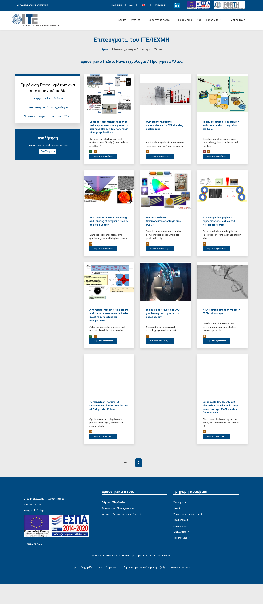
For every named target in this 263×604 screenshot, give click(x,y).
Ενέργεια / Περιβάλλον (47, 98)
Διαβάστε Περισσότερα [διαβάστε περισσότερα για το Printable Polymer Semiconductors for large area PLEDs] (160, 248)
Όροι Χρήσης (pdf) (82, 588)
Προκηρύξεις (181, 537)
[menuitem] (143, 5)
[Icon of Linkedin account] (177, 5)
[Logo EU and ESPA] (198, 5)
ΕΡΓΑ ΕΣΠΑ (34, 564)
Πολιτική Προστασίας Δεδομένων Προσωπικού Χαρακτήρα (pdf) (131, 588)
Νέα (176, 508)
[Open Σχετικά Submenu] (135, 20)
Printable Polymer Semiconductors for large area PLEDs (163, 221)
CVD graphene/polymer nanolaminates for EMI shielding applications (164, 125)
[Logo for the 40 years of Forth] (230, 5)
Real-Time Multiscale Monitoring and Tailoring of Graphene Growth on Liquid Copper (108, 221)
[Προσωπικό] (185, 20)
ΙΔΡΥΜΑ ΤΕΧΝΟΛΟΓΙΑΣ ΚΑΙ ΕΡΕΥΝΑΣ (32, 5)
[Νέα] (199, 20)
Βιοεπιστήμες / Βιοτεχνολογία (47, 107)
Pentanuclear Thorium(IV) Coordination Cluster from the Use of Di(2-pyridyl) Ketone (108, 406)
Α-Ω (131, 5)
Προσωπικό (180, 520)
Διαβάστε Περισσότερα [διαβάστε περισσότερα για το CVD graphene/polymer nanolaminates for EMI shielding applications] (160, 156)
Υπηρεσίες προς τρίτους (187, 514)
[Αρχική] (122, 20)
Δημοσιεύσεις (181, 526)
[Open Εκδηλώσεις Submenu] (213, 20)
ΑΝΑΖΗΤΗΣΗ (116, 5)
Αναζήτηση (48, 151)
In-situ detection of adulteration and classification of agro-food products (221, 125)
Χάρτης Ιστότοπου (180, 588)
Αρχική (105, 49)
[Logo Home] (36, 20)
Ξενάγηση (179, 502)
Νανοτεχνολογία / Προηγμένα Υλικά (48, 116)
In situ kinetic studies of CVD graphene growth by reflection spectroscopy (163, 313)
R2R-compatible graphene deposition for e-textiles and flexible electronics (219, 221)
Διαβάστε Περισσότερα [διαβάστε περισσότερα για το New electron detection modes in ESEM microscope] (216, 341)
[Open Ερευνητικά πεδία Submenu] (159, 20)
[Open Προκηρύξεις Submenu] (237, 20)
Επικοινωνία (160, 5)
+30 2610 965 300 (33, 522)
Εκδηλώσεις (181, 531)
